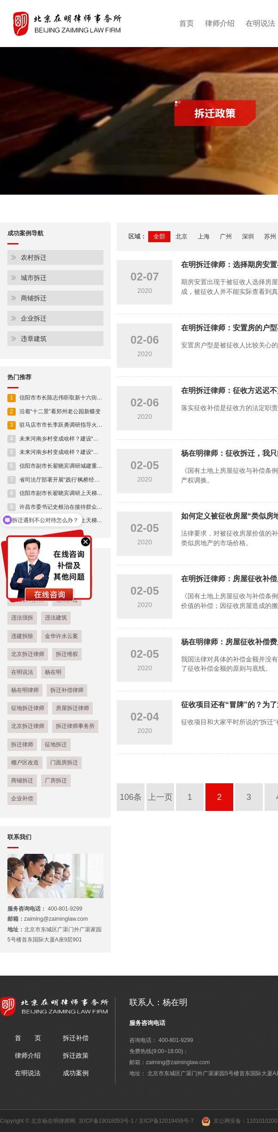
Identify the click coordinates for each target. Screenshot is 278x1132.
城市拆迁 (34, 277)
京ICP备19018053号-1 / (109, 1121)
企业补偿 (22, 798)
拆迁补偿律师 (67, 690)
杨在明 (53, 672)
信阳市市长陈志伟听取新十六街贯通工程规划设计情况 (79, 397)
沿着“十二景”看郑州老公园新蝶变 (54, 411)
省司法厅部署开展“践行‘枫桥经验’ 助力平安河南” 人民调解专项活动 (95, 480)
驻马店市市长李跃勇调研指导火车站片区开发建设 (74, 425)
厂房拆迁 (56, 780)
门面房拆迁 (64, 762)
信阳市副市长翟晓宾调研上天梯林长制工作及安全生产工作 (85, 493)
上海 (204, 236)
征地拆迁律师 (27, 708)
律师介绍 (220, 23)
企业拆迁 (34, 318)
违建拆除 (22, 636)
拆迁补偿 (76, 1038)
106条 (131, 797)
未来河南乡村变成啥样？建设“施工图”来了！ (67, 438)
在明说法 (22, 672)
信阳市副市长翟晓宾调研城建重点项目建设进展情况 (77, 466)
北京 (181, 236)
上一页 (160, 797)
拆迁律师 (22, 744)
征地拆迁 (56, 744)
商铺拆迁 (34, 298)
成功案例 (76, 1073)
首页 (186, 23)
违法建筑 (56, 617)
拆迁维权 (67, 654)
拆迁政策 (76, 1055)
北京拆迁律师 (27, 654)
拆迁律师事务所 (75, 726)
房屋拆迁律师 (72, 708)
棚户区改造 (25, 762)
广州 (226, 236)
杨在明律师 (25, 690)
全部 (159, 236)
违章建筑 (34, 338)
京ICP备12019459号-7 (166, 1121)
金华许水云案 (61, 636)
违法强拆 (22, 617)
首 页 (28, 1038)
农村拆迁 (34, 257)
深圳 (248, 236)
